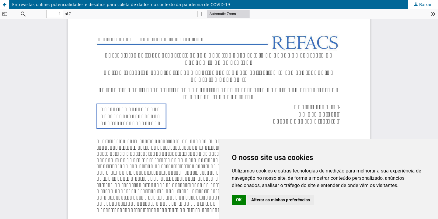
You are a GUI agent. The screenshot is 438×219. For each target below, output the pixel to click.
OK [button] (239, 199)
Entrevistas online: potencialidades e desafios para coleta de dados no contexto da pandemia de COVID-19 (121, 4)
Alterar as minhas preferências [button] (280, 199)
